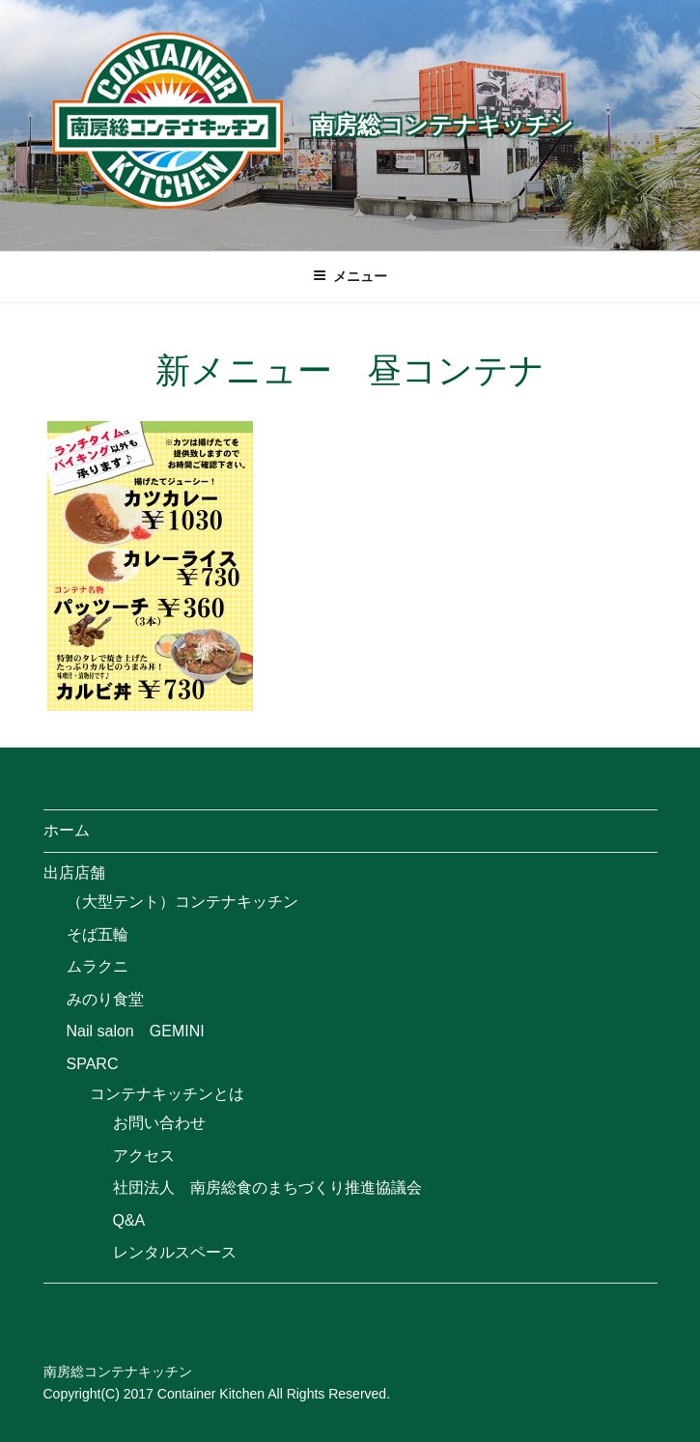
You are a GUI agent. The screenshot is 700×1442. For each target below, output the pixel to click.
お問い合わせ (159, 1123)
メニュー (350, 276)
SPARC (93, 1064)
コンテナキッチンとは (167, 1094)
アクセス (144, 1155)
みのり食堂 (105, 999)
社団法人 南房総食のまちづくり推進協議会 (267, 1187)
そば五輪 (97, 934)
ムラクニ (97, 966)
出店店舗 (74, 872)
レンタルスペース (175, 1252)
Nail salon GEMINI (136, 1031)
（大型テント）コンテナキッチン (182, 901)
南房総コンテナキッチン (442, 125)
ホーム (66, 830)
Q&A (129, 1220)
